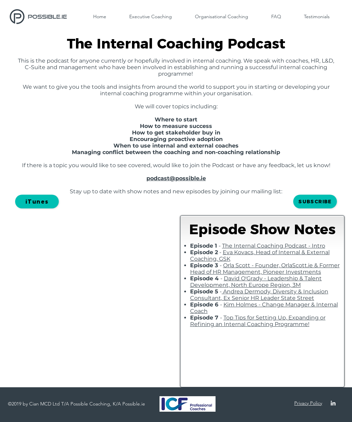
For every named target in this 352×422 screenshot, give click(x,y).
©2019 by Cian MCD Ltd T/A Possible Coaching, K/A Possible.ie (76, 404)
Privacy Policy (308, 403)
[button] (315, 201)
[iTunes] (37, 201)
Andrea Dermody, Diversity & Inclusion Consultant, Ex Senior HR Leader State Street (259, 294)
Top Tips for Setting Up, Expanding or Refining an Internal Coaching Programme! (258, 320)
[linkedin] (333, 403)
